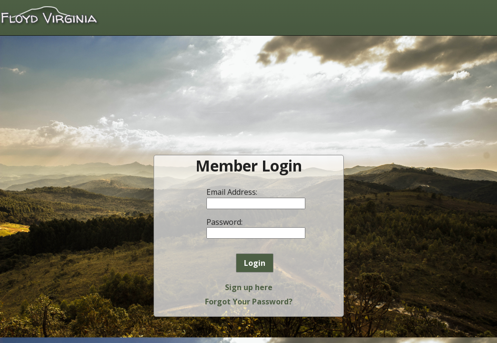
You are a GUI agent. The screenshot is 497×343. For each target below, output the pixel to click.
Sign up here (249, 287)
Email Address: (231, 192)
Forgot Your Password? (248, 301)
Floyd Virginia (50, 16)
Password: (224, 222)
